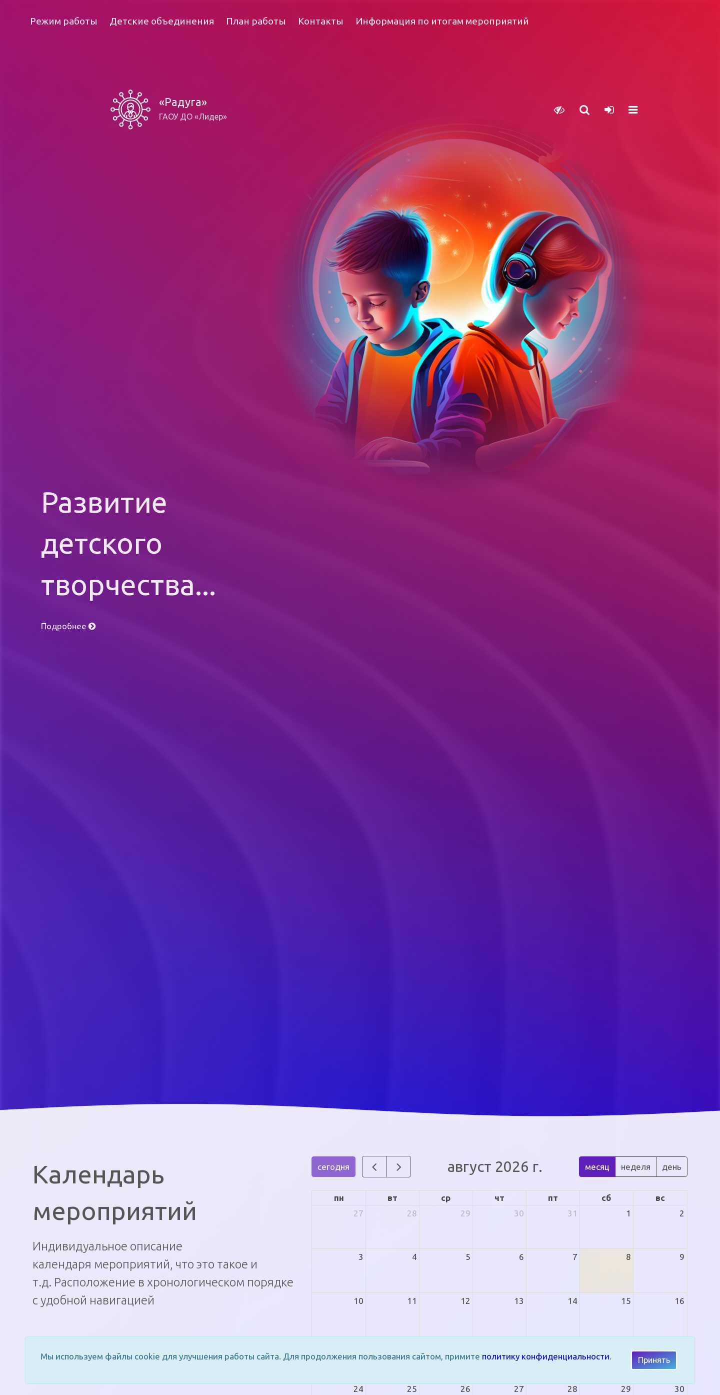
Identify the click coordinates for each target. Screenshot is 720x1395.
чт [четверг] (499, 1197)
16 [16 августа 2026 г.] (679, 1300)
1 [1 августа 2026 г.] (628, 1213)
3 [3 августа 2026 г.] (361, 1256)
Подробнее (68, 626)
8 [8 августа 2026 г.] (628, 1256)
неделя (635, 1166)
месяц (597, 1166)
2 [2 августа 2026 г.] (682, 1213)
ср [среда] (445, 1197)
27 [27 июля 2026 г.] (359, 1213)
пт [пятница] (553, 1197)
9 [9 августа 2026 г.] (682, 1256)
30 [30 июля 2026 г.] (519, 1213)
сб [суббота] (606, 1197)
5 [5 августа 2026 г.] (468, 1256)
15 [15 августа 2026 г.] (626, 1300)
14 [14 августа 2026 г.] (573, 1300)
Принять (654, 1359)
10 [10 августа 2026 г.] (359, 1300)
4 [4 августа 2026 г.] (414, 1256)
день (672, 1166)
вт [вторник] (393, 1197)
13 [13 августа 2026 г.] (519, 1300)
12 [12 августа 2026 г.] (465, 1300)
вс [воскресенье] (660, 1197)
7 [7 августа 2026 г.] (575, 1256)
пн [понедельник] (339, 1197)
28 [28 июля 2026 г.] (412, 1213)
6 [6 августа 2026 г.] (521, 1256)
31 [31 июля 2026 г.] (573, 1213)
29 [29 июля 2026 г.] (465, 1213)
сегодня (334, 1166)
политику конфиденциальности (546, 1356)
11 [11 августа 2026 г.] (412, 1300)
